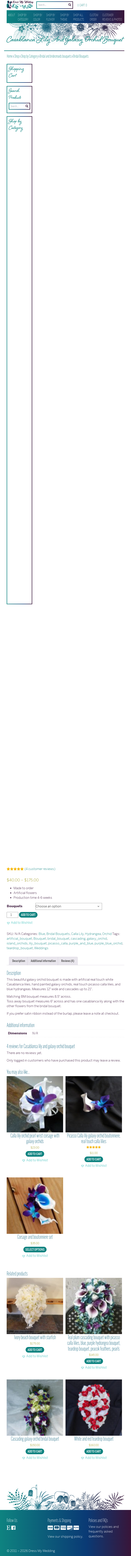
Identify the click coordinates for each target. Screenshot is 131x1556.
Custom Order (94, 17)
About (11, 15)
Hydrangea (93, 945)
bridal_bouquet (58, 950)
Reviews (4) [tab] (67, 972)
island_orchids (17, 955)
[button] (20, 934)
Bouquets (14, 918)
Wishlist (94, 6)
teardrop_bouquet (20, 960)
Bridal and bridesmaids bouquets (55, 56)
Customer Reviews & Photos (112, 17)
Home (9, 56)
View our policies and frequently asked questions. (104, 1531)
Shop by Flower (50, 17)
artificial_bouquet (19, 950)
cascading (78, 950)
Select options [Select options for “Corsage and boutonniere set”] (35, 1261)
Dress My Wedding (41, 1551)
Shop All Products (78, 17)
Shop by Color (37, 17)
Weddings (41, 960)
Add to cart (28, 926)
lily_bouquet (38, 955)
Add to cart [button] (35, 1165)
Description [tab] (18, 972)
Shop (16, 56)
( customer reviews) (40, 880)
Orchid (107, 945)
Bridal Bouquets (81, 56)
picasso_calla (58, 955)
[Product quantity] (12, 926)
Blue (42, 945)
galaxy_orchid (97, 950)
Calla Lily (77, 945)
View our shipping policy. (65, 1536)
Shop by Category (23, 17)
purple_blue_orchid (108, 955)
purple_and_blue (81, 955)
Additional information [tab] (43, 972)
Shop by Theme (64, 17)
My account (108, 6)
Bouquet (39, 950)
